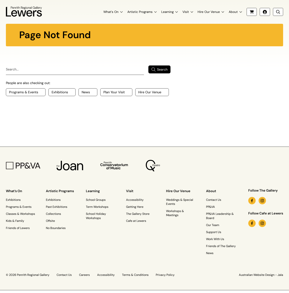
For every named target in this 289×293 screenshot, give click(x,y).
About (233, 12)
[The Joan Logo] (69, 165)
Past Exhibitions (56, 207)
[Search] (75, 69)
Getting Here (134, 207)
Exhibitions (13, 200)
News (209, 253)
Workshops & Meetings (175, 213)
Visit (185, 12)
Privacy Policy (165, 275)
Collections (53, 214)
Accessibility (135, 200)
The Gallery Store (137, 214)
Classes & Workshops (20, 214)
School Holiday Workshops (96, 216)
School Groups (96, 200)
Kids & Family (15, 221)
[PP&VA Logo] (23, 165)
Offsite (50, 221)
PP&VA (210, 207)
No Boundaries (56, 228)
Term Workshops (97, 207)
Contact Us (213, 200)
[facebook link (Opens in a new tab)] (252, 200)
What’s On (111, 12)
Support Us (213, 232)
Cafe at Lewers (136, 221)
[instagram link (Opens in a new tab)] (262, 200)
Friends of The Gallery (221, 246)
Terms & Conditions (135, 275)
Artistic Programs (140, 12)
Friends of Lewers (18, 228)
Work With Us (215, 239)
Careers (84, 275)
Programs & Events (19, 207)
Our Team (212, 225)
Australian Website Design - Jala (261, 275)
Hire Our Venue (209, 12)
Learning (167, 12)
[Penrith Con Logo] (114, 165)
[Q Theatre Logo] (153, 165)
